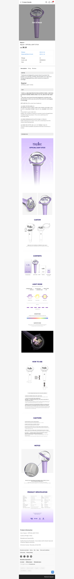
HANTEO (23, 568)
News (38, 550)
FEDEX (29, 570)
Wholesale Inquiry (37, 561)
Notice (31, 550)
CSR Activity (22, 552)
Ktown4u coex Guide (24, 550)
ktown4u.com (32, 564)
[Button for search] (46, 2)
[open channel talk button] (52, 572)
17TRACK (42, 568)
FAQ (34, 550)
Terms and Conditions (44, 550)
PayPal (36, 568)
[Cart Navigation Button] (52, 2)
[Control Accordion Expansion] (37, 559)
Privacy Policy (29, 552)
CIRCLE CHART (30, 568)
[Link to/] (49, 2)
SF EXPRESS (23, 570)
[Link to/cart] (52, 2)
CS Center (22, 561)
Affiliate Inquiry (29, 561)
